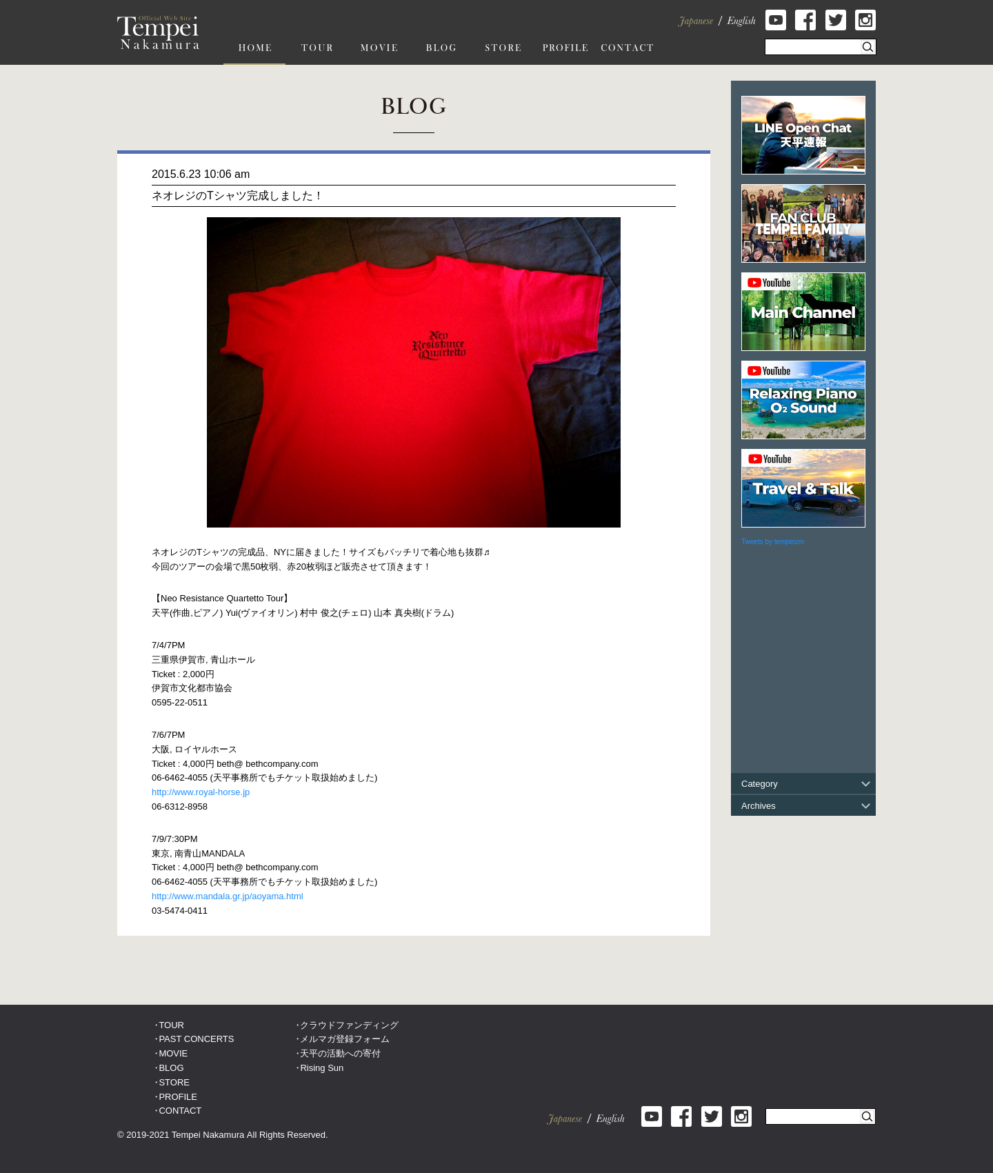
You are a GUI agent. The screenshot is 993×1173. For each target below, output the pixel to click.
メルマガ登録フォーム (345, 1039)
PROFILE (178, 1097)
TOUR (171, 1025)
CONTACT (180, 1110)
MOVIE (173, 1053)
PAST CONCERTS (196, 1039)
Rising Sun (321, 1068)
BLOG (171, 1068)
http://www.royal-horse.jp (201, 792)
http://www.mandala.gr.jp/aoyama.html (227, 896)
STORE (174, 1082)
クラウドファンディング (349, 1025)
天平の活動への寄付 (340, 1053)
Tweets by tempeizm (772, 541)
